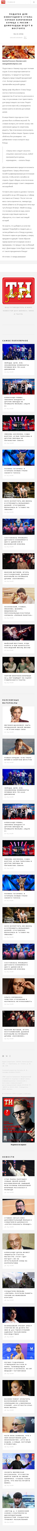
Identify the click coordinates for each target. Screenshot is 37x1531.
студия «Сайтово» (24, 1093)
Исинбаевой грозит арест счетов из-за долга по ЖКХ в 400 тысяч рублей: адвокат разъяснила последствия (18, 1330)
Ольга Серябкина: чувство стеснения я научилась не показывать (18, 999)
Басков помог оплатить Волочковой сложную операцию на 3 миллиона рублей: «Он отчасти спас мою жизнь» (18, 1403)
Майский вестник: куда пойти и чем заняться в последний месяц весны (17, 645)
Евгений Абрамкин (16, 37)
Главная (11, 2)
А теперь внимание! (18, 256)
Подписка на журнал (18, 1145)
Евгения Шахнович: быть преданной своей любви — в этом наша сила (17, 727)
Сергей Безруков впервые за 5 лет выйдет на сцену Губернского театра (17, 678)
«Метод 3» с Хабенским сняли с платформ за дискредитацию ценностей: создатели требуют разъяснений (16, 1515)
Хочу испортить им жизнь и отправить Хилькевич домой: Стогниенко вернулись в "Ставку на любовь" (18, 505)
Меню (34, 2)
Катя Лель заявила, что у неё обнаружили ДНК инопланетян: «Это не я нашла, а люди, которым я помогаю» (17, 1440)
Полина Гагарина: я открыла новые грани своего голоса (16, 471)
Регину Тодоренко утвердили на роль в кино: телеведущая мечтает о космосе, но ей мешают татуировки (18, 1367)
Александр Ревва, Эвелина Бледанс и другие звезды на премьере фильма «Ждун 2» (17, 402)
